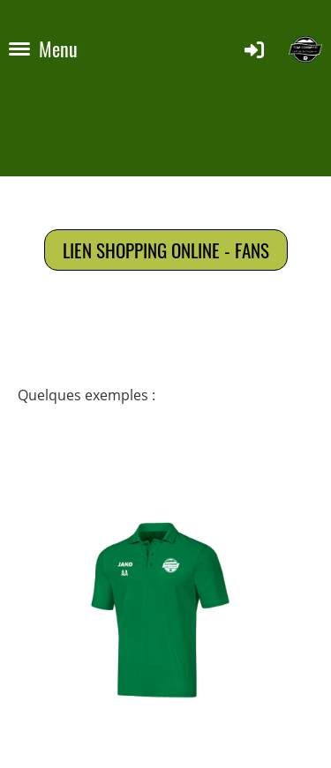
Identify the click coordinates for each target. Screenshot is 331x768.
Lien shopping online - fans (166, 250)
